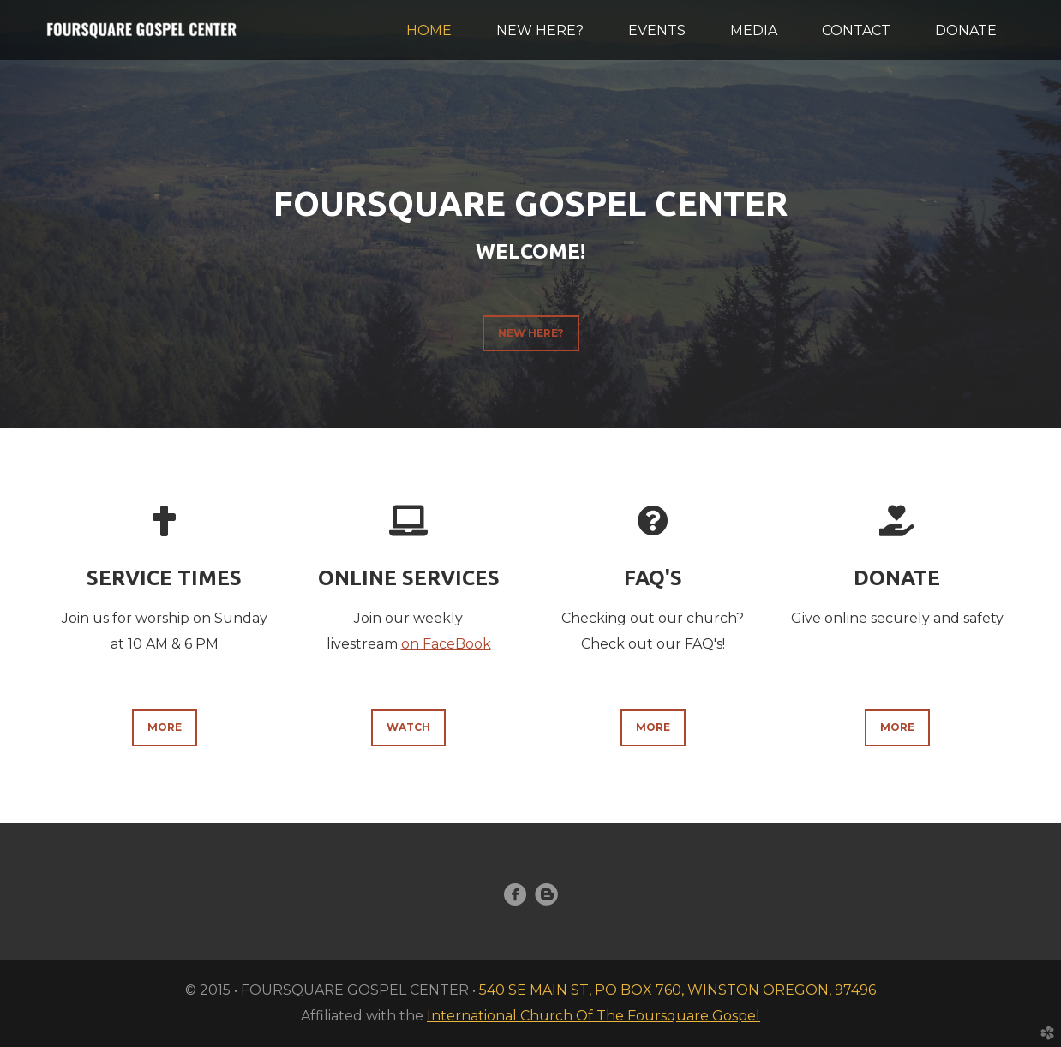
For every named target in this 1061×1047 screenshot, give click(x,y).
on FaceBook (446, 644)
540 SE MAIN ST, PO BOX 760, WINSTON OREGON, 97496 (677, 990)
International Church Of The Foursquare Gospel (593, 1016)
